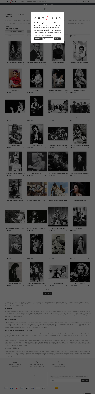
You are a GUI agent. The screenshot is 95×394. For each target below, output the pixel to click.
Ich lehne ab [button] (57, 38)
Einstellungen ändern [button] (48, 38)
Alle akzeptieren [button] (38, 38)
